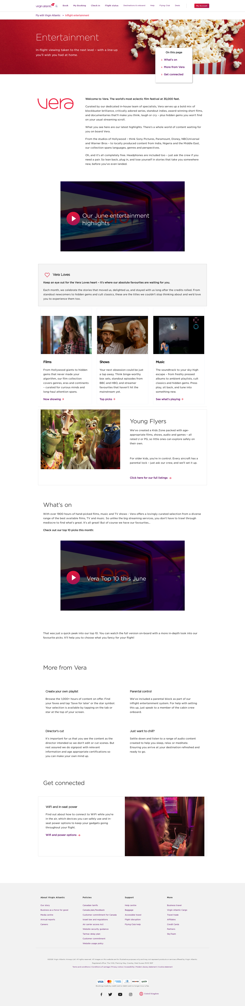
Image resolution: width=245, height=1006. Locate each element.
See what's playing (168, 399)
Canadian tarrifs (90, 905)
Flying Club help (133, 924)
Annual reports (47, 919)
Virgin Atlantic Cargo (177, 910)
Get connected (173, 74)
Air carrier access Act (93, 924)
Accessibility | (129, 967)
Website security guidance (96, 929)
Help (152, 5)
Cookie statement (165, 967)
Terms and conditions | (81, 967)
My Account (201, 6)
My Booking (79, 5)
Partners (171, 929)
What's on (170, 59)
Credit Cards (173, 924)
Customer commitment (94, 938)
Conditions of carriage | (101, 967)
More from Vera (174, 67)
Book (65, 5)
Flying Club (165, 5)
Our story (45, 905)
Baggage (129, 910)
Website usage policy (93, 943)
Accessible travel (133, 915)
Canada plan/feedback (94, 910)
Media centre (46, 915)
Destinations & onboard (134, 5)
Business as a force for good (54, 910)
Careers (44, 924)
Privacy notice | (117, 967)
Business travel (174, 905)
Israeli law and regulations (95, 919)
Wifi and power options (61, 835)
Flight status (111, 5)
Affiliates (171, 919)
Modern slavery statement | (147, 967)
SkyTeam (171, 934)
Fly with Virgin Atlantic (48, 15)
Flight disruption (133, 919)
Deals (177, 5)
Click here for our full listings (149, 477)
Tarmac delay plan (91, 934)
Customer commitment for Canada (100, 915)
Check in (95, 5)
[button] (74, 219)
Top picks (106, 399)
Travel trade (173, 915)
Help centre (130, 905)
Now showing (52, 399)
